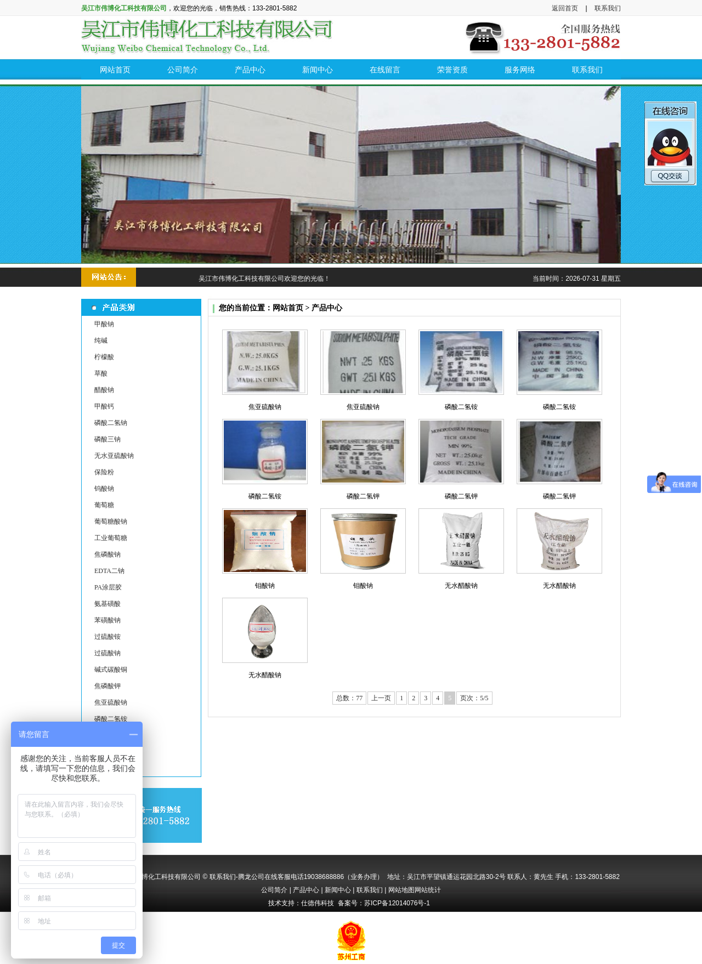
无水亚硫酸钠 (114, 456)
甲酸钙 (104, 406)
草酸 (100, 373)
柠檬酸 (104, 357)
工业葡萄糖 (110, 538)
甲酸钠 (104, 324)
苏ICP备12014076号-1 (397, 903)
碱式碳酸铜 (110, 669)
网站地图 (401, 890)
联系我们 (608, 8)
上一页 (381, 698)
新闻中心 (338, 890)
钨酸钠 (104, 488)
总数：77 (349, 698)
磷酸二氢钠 (110, 423)
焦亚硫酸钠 (110, 702)
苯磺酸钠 (107, 620)
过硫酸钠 (107, 653)
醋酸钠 (104, 390)
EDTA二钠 (109, 571)
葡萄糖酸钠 (110, 521)
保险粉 (104, 472)
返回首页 (565, 8)
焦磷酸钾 (107, 686)
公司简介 (274, 890)
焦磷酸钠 (107, 554)
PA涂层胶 (108, 587)
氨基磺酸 (107, 604)
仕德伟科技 (317, 903)
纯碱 (100, 340)
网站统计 (428, 890)
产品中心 (306, 890)
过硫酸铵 (107, 636)
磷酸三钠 (107, 439)
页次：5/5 (474, 698)
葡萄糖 (104, 505)
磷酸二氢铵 (110, 719)
